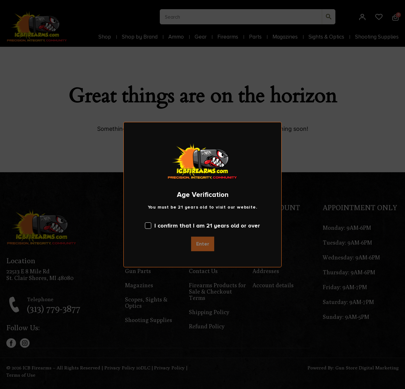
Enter (202, 244)
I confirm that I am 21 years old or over (202, 225)
